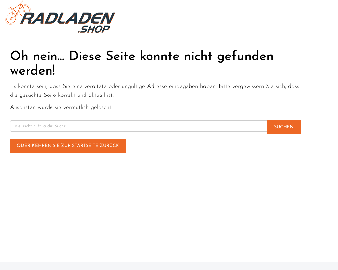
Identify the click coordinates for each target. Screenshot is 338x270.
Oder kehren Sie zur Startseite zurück (68, 145)
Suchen (284, 127)
